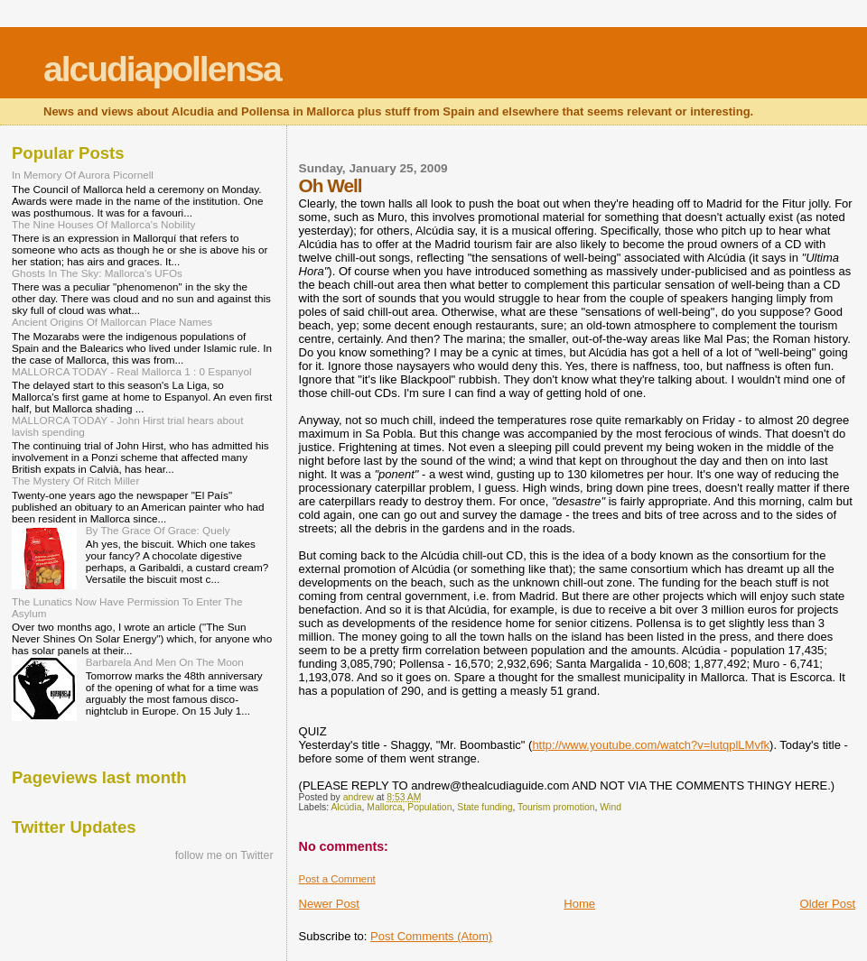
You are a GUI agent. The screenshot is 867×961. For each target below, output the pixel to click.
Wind (610, 807)
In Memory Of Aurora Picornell (83, 174)
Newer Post (329, 903)
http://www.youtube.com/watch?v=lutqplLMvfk (650, 745)
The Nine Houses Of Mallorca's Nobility (103, 224)
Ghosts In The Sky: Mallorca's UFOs (97, 273)
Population (429, 807)
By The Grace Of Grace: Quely (158, 530)
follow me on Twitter (224, 855)
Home (579, 903)
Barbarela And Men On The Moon (165, 662)
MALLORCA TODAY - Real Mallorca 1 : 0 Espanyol (132, 371)
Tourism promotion (555, 807)
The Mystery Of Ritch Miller (75, 480)
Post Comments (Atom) (431, 936)
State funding (484, 807)
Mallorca (384, 807)
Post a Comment (337, 878)
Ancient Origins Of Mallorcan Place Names (112, 322)
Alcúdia (346, 807)
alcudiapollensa (162, 69)
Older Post (827, 903)
